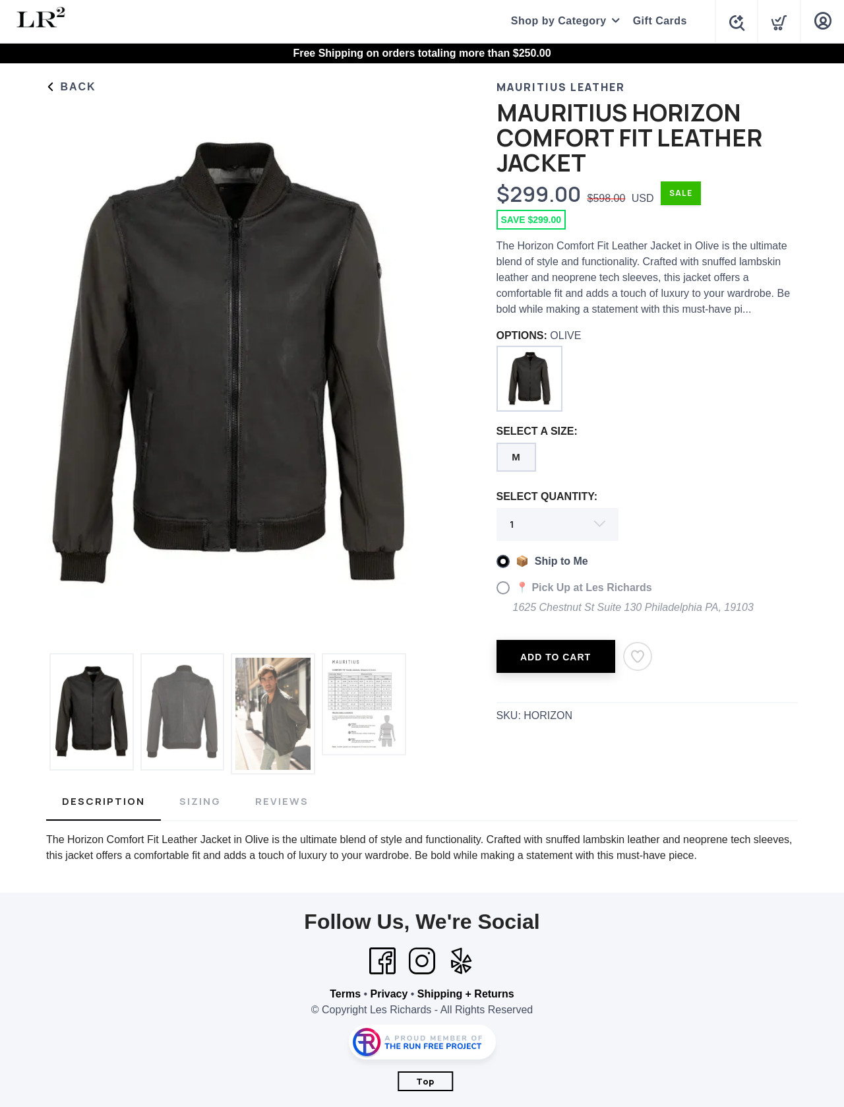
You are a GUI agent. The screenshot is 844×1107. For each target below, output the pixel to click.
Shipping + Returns (465, 993)
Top (425, 1081)
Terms (345, 993)
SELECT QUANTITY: (547, 496)
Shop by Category (555, 20)
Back (71, 86)
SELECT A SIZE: (537, 431)
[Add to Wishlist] (637, 656)
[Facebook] (382, 961)
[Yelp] (461, 961)
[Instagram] (422, 961)
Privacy (388, 993)
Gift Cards (657, 20)
